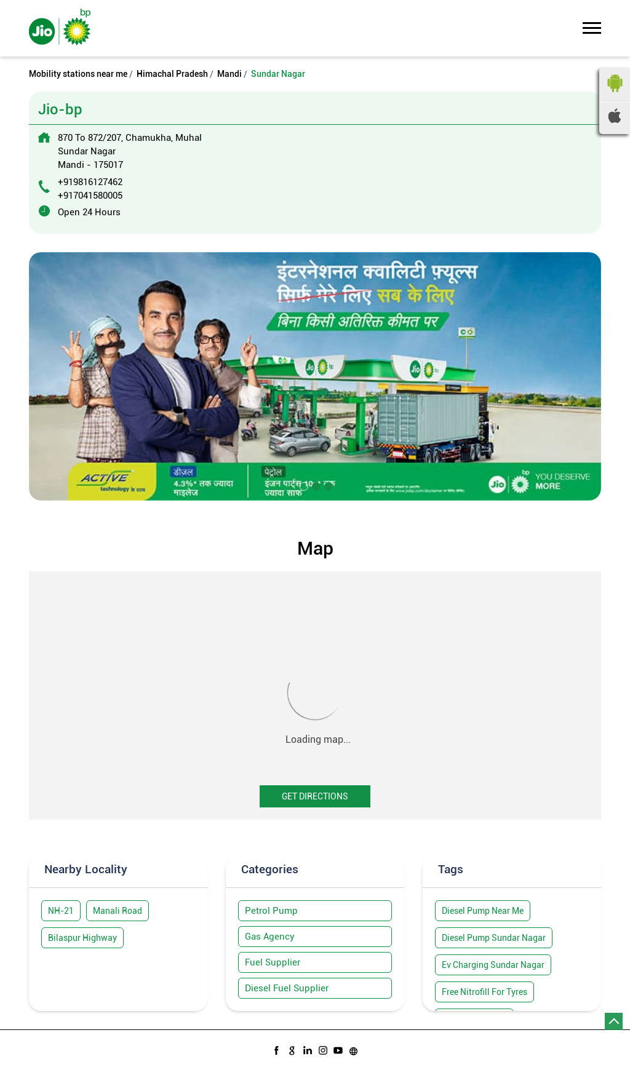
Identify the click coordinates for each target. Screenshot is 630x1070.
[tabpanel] (315, 376)
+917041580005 (90, 195)
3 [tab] (327, 485)
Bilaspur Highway (82, 938)
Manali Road (117, 911)
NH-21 (61, 911)
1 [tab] (303, 485)
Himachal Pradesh (172, 74)
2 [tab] (315, 485)
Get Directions (315, 796)
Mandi (229, 74)
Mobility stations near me (78, 74)
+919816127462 (90, 182)
